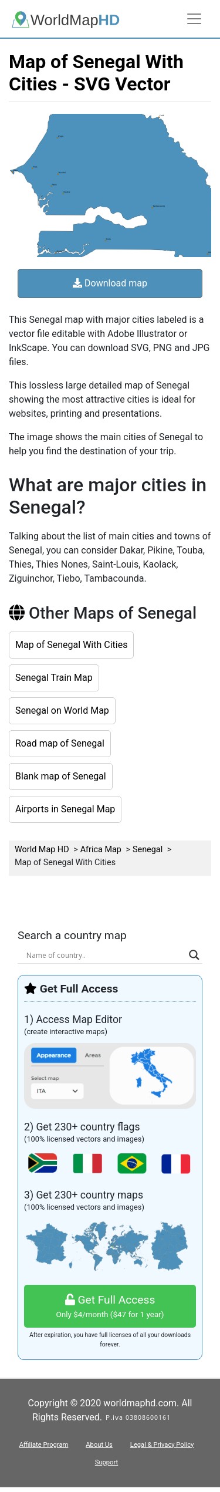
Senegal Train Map (54, 677)
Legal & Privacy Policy (162, 1445)
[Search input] (104, 955)
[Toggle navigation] (194, 19)
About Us (99, 1445)
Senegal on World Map (62, 710)
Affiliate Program (44, 1445)
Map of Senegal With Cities (71, 644)
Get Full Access (110, 1307)
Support (106, 1462)
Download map (110, 283)
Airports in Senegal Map (65, 809)
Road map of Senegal (59, 743)
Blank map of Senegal (60, 776)
